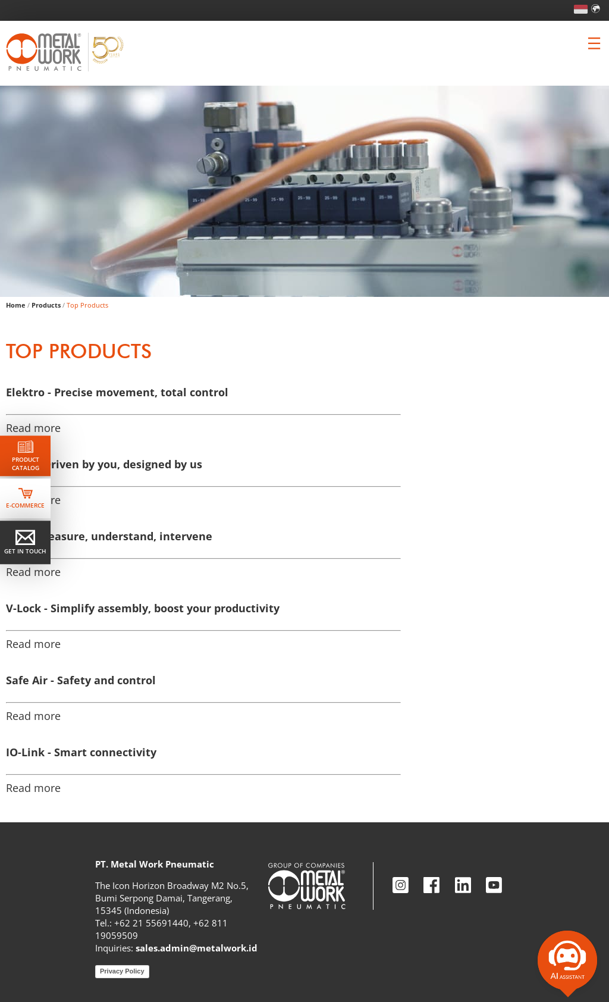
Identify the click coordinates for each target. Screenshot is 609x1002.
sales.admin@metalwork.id (197, 948)
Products (46, 304)
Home (16, 304)
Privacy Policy (122, 971)
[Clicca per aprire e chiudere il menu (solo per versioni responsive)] (594, 43)
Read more (33, 428)
